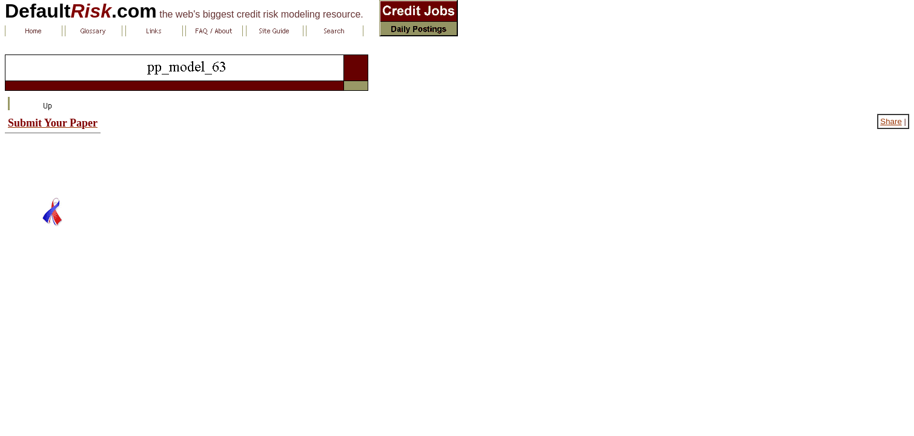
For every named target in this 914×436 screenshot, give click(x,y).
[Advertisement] (52, 160)
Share (891, 121)
